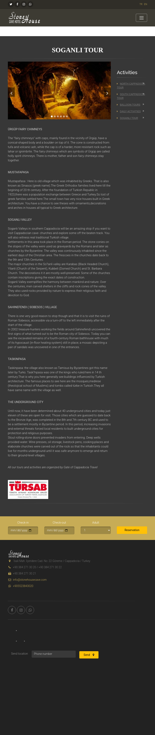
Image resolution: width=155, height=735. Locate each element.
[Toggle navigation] (141, 18)
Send (89, 654)
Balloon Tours (128, 104)
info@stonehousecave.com (27, 579)
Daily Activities (129, 111)
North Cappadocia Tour (131, 85)
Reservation (132, 530)
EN (145, 4)
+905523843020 (20, 586)
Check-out (59, 522)
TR (140, 4)
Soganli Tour (127, 118)
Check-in (23, 522)
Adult (95, 522)
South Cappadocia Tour (131, 96)
